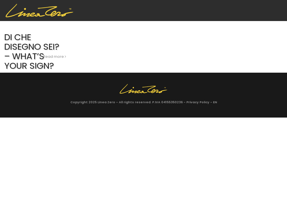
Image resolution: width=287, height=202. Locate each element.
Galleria (148, 24)
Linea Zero (106, 102)
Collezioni (116, 24)
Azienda (84, 24)
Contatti (179, 24)
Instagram (277, 24)
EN (248, 24)
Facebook (264, 24)
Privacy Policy (197, 102)
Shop (229, 24)
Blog (207, 24)
